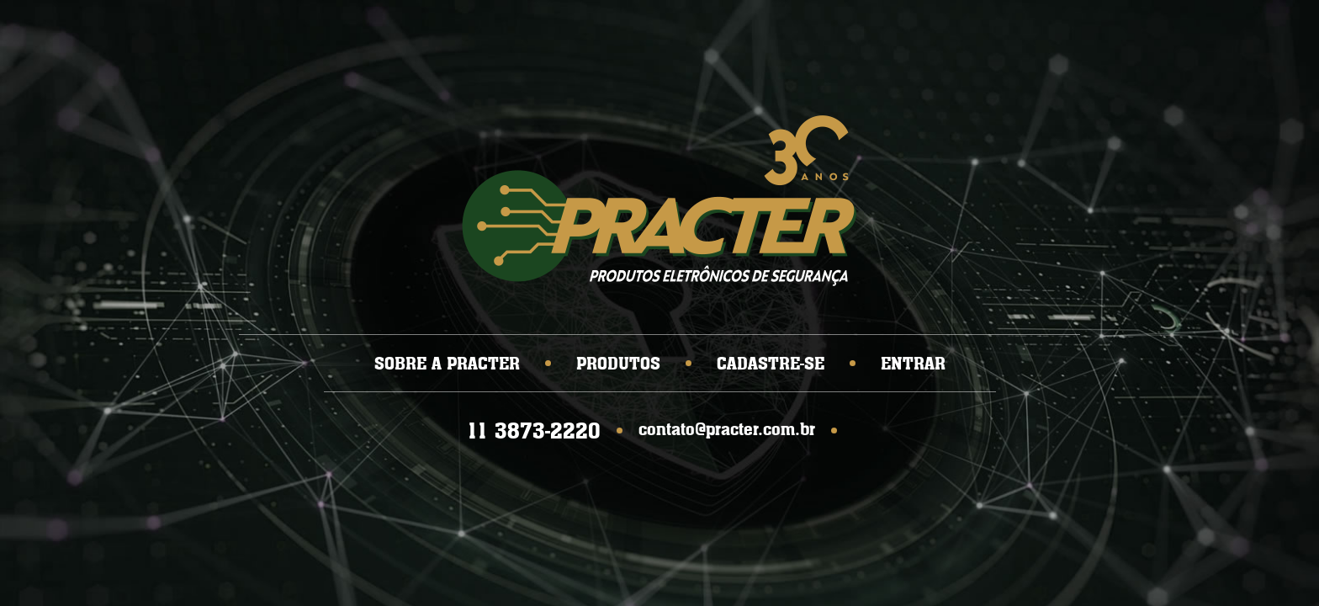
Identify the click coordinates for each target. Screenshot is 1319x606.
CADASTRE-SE (770, 363)
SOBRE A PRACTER (447, 363)
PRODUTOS (618, 363)
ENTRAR (913, 363)
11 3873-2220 (533, 430)
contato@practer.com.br (726, 428)
